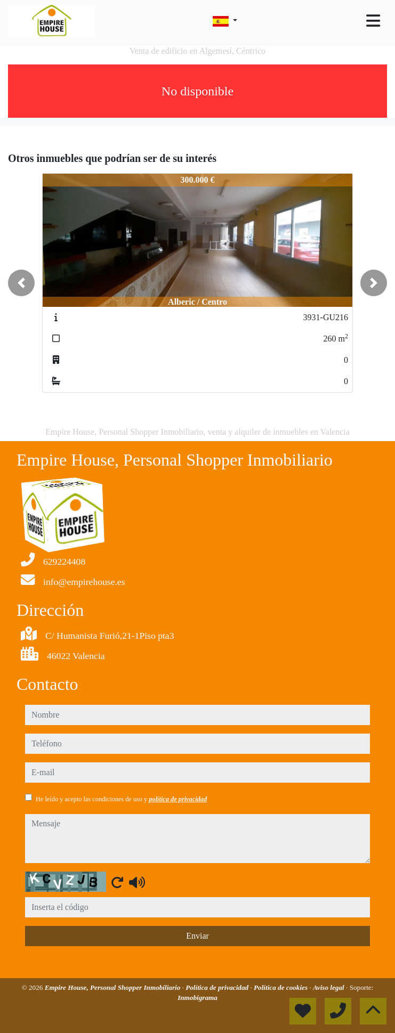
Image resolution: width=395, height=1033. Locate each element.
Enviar (197, 935)
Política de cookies (281, 987)
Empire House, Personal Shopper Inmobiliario (113, 987)
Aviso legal (329, 987)
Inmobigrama (197, 998)
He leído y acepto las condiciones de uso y (121, 799)
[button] (21, 283)
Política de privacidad (218, 987)
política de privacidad (178, 799)
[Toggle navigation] (373, 21)
